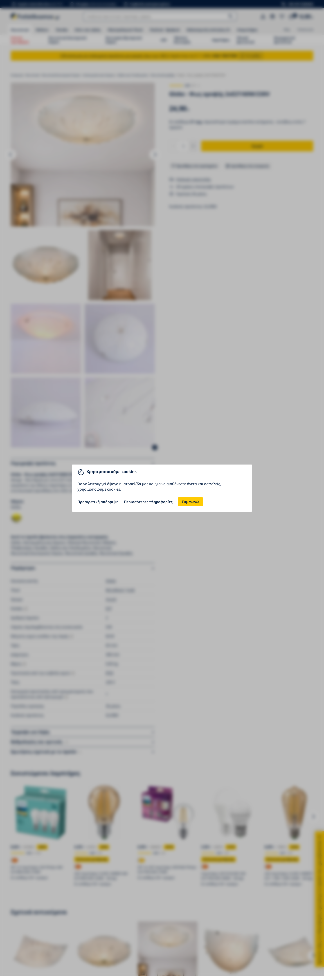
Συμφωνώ (190, 501)
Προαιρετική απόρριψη (98, 501)
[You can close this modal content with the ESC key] (162, 488)
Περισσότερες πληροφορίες (148, 501)
